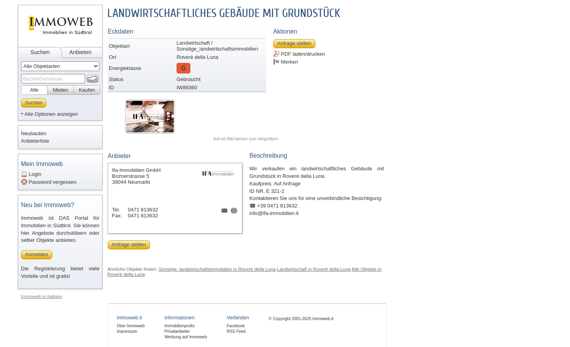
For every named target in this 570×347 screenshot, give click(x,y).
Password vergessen (48, 182)
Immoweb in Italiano (41, 296)
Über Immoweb (130, 326)
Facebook (236, 326)
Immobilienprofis (179, 326)
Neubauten (33, 133)
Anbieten (80, 52)
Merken (285, 61)
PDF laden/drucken (299, 54)
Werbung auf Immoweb (185, 337)
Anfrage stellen (294, 43)
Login (31, 174)
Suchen (40, 52)
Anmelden (36, 254)
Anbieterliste (35, 141)
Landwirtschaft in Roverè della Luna (314, 269)
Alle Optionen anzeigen (51, 114)
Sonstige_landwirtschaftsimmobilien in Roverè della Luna (217, 269)
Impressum (127, 331)
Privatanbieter (177, 331)
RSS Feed (236, 331)
